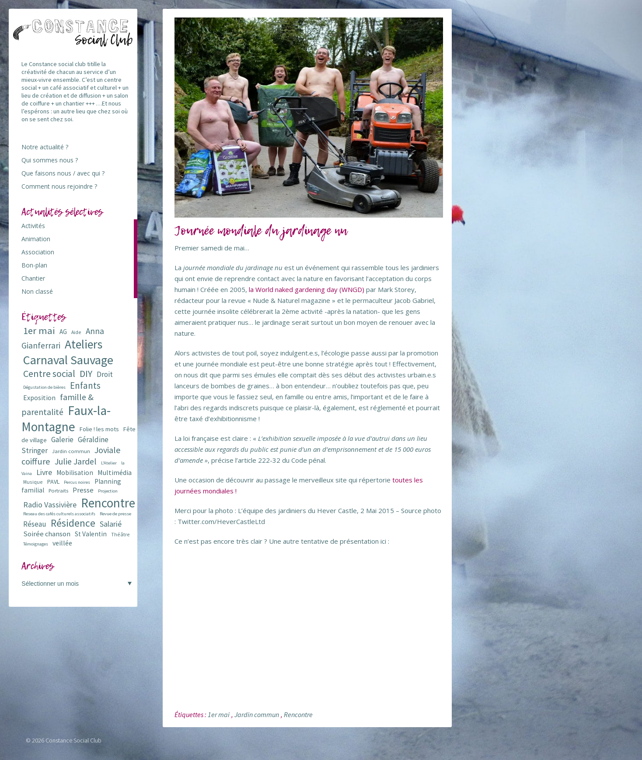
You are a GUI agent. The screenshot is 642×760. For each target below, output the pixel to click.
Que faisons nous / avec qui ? (63, 173)
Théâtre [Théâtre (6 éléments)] (120, 534)
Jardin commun (256, 714)
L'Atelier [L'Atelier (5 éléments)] (109, 463)
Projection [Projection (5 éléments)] (108, 491)
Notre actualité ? (44, 147)
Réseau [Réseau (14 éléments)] (34, 524)
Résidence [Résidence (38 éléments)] (73, 523)
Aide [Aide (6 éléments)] (76, 332)
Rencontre (298, 714)
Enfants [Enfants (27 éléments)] (85, 385)
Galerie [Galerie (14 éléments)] (62, 439)
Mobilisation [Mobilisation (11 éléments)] (74, 472)
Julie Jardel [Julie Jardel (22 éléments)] (76, 461)
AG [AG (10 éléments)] (63, 331)
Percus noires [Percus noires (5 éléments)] (77, 482)
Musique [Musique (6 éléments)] (33, 482)
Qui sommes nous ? (49, 160)
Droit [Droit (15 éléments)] (105, 374)
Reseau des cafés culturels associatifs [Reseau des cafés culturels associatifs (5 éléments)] (59, 514)
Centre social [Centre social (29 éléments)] (49, 374)
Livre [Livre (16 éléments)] (44, 472)
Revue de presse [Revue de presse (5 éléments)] (115, 514)
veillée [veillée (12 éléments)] (62, 542)
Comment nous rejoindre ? (59, 186)
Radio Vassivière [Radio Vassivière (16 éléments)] (50, 505)
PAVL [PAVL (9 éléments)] (53, 482)
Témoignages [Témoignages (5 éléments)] (35, 544)
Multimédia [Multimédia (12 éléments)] (115, 472)
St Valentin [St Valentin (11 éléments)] (91, 534)
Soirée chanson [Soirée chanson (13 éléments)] (46, 533)
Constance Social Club (73, 740)
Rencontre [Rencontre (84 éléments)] (108, 503)
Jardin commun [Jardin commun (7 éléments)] (71, 451)
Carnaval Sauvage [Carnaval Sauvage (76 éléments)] (68, 360)
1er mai (219, 714)
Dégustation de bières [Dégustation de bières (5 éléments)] (44, 387)
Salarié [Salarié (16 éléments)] (111, 524)
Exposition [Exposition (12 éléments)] (39, 397)
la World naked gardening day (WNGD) (306, 289)
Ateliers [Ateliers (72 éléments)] (83, 344)
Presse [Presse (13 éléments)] (83, 490)
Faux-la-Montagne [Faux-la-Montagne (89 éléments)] (66, 418)
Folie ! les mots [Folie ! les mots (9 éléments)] (99, 429)
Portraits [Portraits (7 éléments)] (58, 490)
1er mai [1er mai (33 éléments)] (39, 330)
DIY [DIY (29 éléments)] (86, 374)
